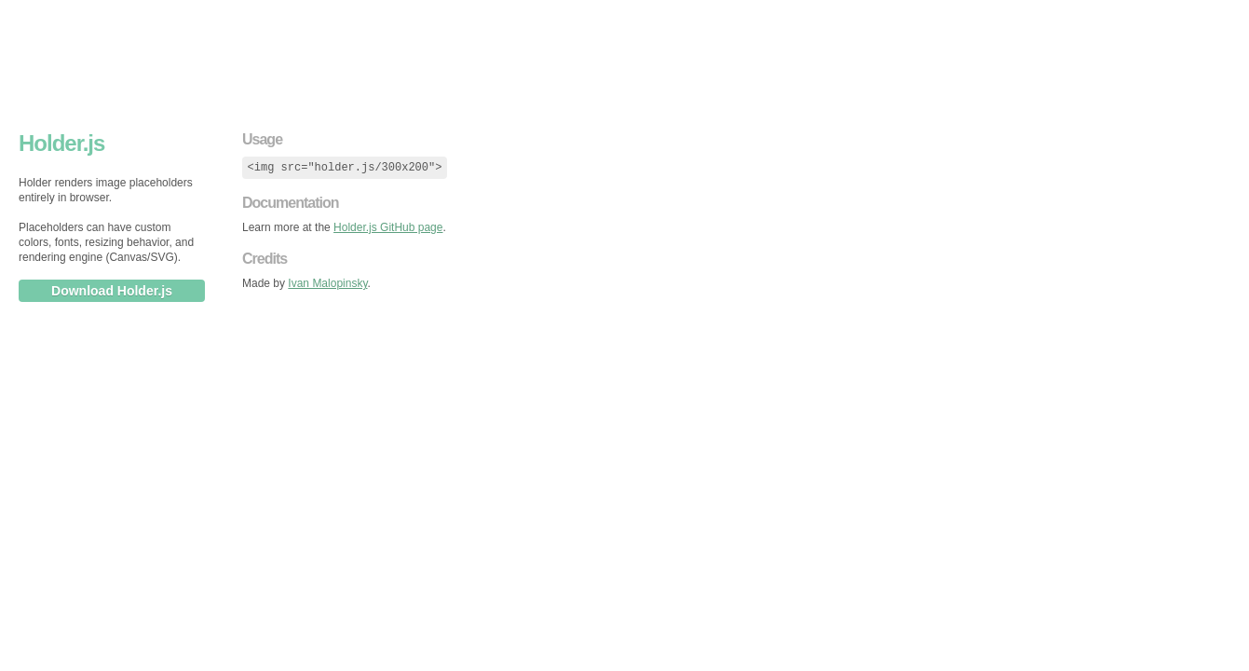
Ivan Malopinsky (327, 283)
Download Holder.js (111, 290)
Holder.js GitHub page (387, 227)
